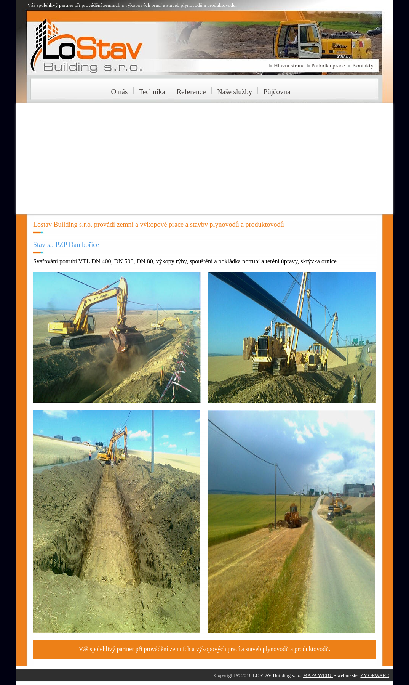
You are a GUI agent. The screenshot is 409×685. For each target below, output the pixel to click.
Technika (152, 92)
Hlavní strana (289, 66)
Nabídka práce (328, 66)
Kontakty (363, 66)
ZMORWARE (374, 675)
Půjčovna (277, 92)
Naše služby (234, 92)
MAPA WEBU (318, 675)
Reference (191, 92)
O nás (119, 92)
